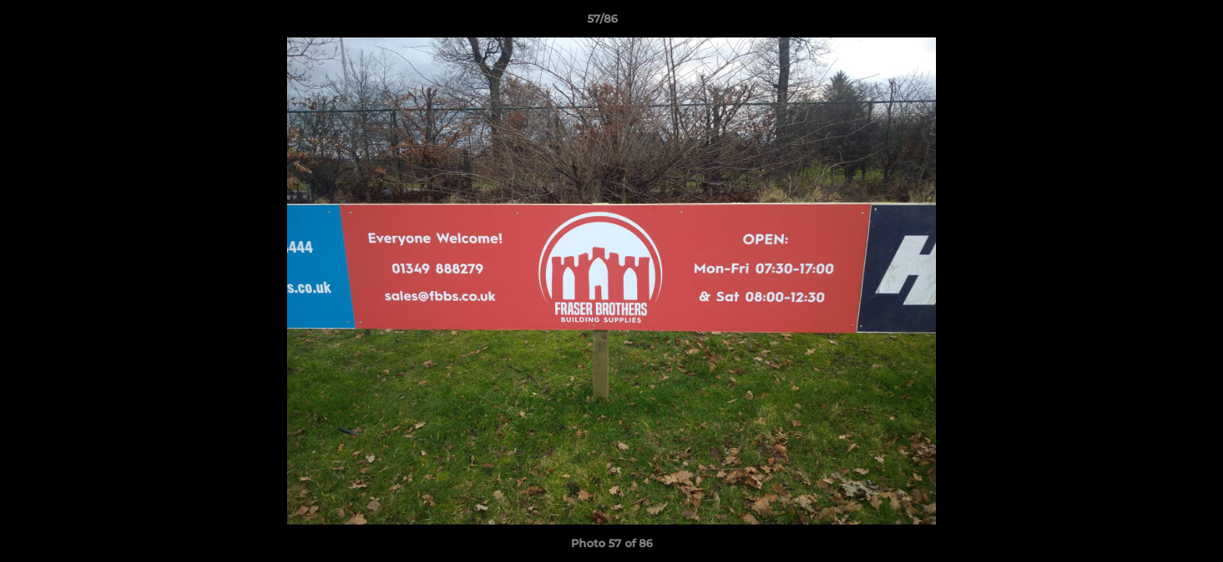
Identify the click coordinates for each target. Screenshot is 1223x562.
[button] (1157, 23)
